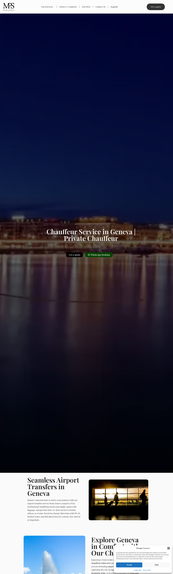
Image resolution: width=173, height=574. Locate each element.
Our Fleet (86, 7)
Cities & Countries (68, 7)
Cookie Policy (138, 570)
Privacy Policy (147, 570)
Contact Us (100, 7)
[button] (168, 548)
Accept (129, 565)
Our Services (47, 7)
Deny (156, 565)
